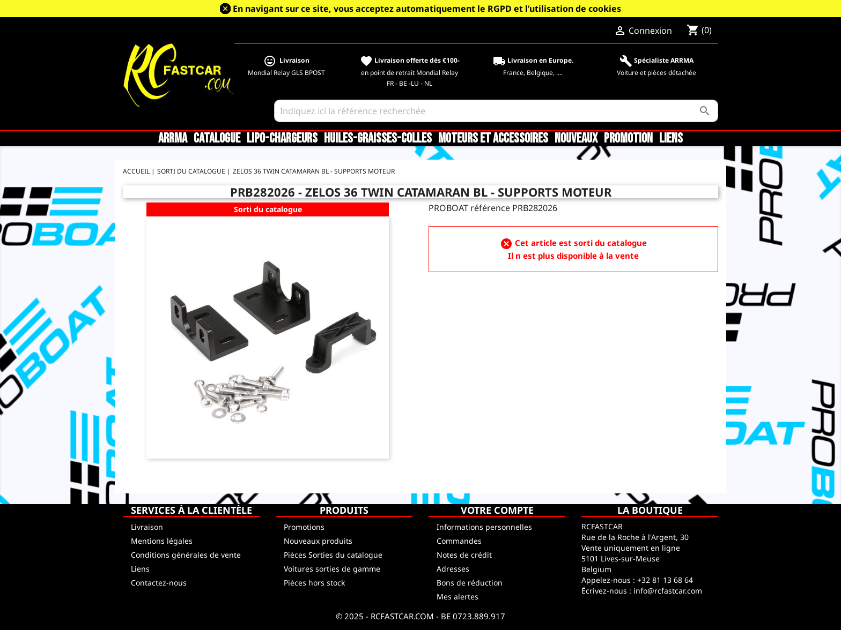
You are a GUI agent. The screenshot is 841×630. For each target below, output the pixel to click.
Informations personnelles (484, 527)
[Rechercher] (496, 111)
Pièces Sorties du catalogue (333, 555)
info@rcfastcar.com (667, 591)
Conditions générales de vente (186, 555)
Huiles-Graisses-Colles (378, 138)
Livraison (147, 527)
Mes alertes (457, 596)
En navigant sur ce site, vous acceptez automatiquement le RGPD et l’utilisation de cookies (427, 8)
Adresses (453, 569)
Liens (671, 138)
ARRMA (172, 138)
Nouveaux (576, 138)
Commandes (459, 541)
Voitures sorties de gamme (332, 569)
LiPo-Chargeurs (282, 138)
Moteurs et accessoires (493, 138)
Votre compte (497, 510)
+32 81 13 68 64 (665, 580)
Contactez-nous (159, 583)
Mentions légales (162, 541)
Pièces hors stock (314, 583)
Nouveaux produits (318, 541)
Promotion (628, 138)
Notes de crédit (464, 555)
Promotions (304, 527)
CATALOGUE (217, 138)
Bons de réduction (470, 583)
